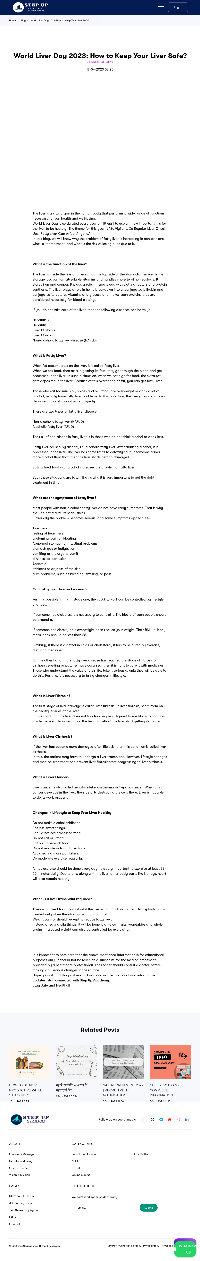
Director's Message (21, 1161)
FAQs (12, 1217)
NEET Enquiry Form (21, 1196)
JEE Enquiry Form (20, 1203)
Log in (178, 7)
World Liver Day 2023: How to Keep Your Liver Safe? (60, 20)
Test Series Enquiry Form (25, 1210)
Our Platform (142, 1154)
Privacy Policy (151, 1245)
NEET (75, 1161)
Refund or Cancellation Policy (124, 1245)
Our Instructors (19, 1168)
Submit (148, 1207)
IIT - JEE (77, 1168)
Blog (23, 20)
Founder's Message (21, 1154)
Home (12, 20)
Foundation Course (84, 1154)
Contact (14, 1224)
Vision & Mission (19, 1175)
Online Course (81, 1175)
